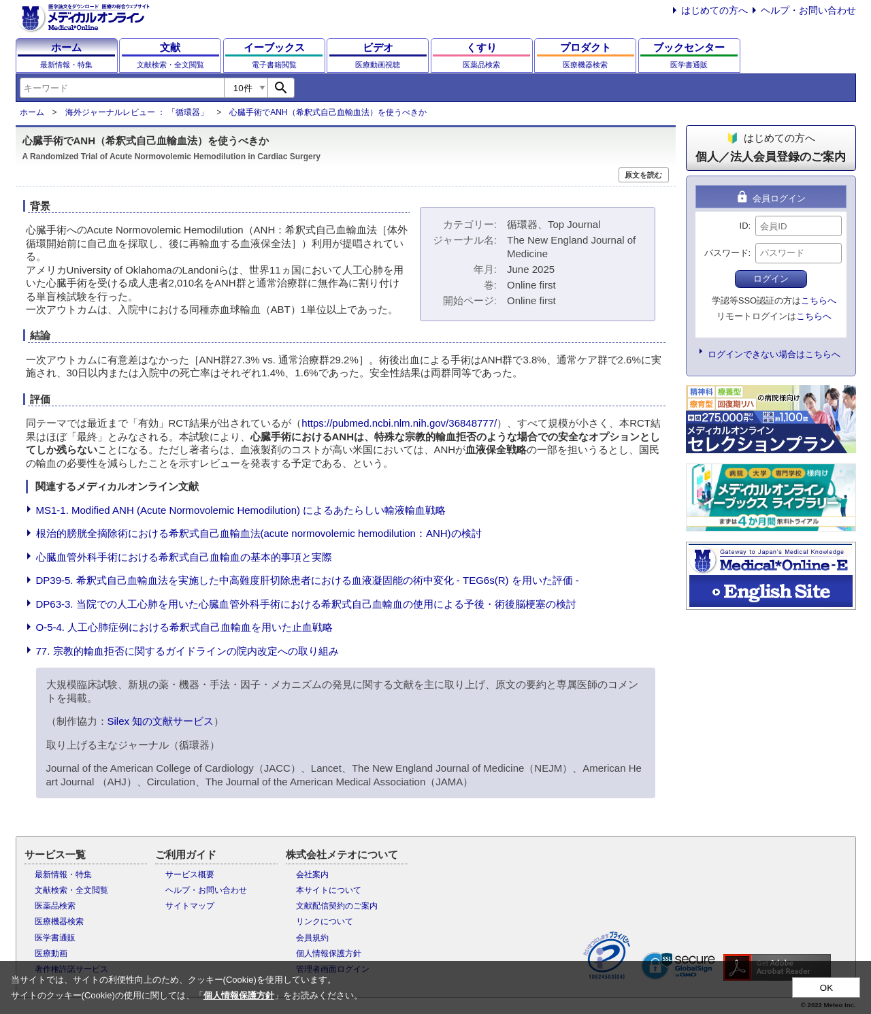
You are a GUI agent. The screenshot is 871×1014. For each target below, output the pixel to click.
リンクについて (324, 921)
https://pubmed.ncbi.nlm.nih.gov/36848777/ (399, 423)
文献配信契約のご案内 (337, 906)
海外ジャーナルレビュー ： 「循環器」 (137, 112)
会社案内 (312, 874)
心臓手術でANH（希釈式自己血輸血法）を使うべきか (327, 112)
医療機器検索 (59, 921)
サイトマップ (189, 906)
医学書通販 (55, 938)
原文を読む (643, 175)
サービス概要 (189, 874)
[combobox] (122, 88)
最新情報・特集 (63, 874)
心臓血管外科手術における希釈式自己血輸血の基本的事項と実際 (184, 557)
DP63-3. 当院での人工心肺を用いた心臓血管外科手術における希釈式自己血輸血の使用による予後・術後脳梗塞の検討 (306, 604)
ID (744, 225)
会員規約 (312, 938)
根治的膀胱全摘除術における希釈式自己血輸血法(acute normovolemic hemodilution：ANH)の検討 (259, 533)
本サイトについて (328, 890)
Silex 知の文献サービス (161, 721)
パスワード (726, 253)
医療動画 (51, 953)
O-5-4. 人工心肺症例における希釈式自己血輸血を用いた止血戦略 (184, 627)
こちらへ (818, 300)
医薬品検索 (55, 906)
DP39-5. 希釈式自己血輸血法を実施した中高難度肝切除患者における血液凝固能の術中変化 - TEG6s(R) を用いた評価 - (307, 580)
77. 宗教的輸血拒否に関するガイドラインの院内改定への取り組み (187, 651)
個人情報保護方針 (328, 953)
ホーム (32, 112)
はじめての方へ (714, 10)
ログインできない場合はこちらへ (774, 354)
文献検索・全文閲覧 (71, 890)
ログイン (771, 279)
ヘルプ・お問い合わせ (808, 10)
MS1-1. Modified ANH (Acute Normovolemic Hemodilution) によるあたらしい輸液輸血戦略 (241, 510)
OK (826, 988)
